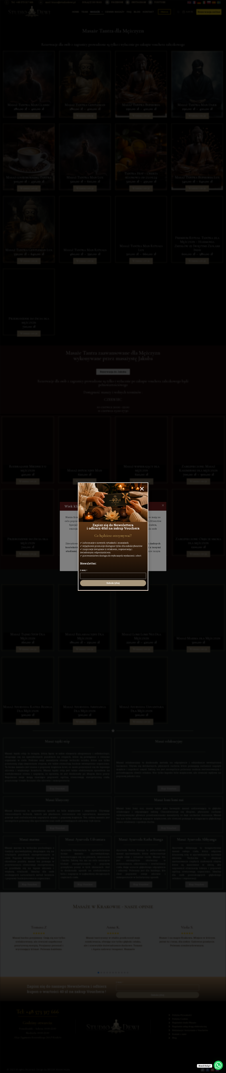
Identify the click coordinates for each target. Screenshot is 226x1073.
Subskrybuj (113, 582)
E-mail (83, 570)
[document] (113, 536)
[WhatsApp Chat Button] (218, 1065)
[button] (142, 488)
